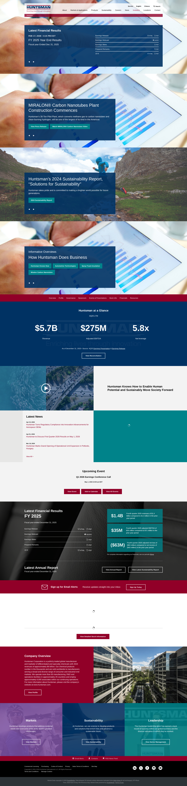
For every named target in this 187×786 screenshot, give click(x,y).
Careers (118, 10)
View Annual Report (114, 570)
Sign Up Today (136, 587)
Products (94, 10)
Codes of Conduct (57, 766)
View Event (72, 491)
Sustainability (106, 10)
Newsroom (82, 298)
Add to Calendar (91, 491)
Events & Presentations (98, 298)
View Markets (31, 742)
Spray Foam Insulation (91, 266)
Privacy (67, 766)
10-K (97, 54)
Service (130, 6)
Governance (70, 298)
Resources (134, 298)
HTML (150, 35)
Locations (147, 10)
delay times (117, 780)
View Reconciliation (93, 356)
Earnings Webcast (102, 40)
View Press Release (38, 126)
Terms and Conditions (31, 771)
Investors (136, 10)
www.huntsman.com (41, 685)
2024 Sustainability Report (41, 200)
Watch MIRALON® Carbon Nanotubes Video (70, 126)
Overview (52, 298)
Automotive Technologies (65, 266)
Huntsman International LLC (49, 769)
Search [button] (157, 6)
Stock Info (113, 298)
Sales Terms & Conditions (80, 766)
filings (152, 554)
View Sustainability (93, 742)
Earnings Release (102, 36)
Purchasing (45, 766)
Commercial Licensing (31, 766)
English (138, 6)
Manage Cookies (46, 771)
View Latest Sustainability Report (145, 570)
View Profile (33, 692)
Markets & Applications (79, 10)
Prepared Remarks (102, 49)
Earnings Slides (101, 45)
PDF (156, 35)
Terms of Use (119, 782)
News (127, 10)
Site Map (94, 766)
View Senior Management (156, 742)
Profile (61, 298)
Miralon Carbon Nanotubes (42, 272)
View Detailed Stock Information (93, 636)
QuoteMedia (71, 780)
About (64, 10)
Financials (123, 298)
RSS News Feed (111, 758)
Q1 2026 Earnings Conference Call (93, 477)
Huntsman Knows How (40, 266)
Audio (156, 40)
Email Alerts (79, 758)
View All (29, 456)
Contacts (94, 758)
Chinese (147, 6)
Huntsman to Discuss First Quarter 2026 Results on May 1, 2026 (53, 437)
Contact (157, 10)
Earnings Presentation (101, 348)
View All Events (112, 491)
